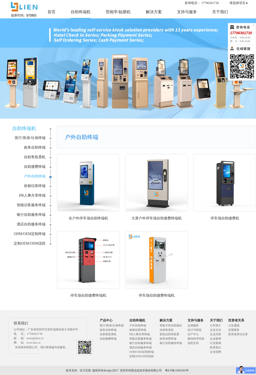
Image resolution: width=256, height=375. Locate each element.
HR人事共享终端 (32, 195)
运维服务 (193, 325)
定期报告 (233, 329)
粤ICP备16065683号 (177, 370)
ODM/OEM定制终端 (29, 234)
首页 (51, 12)
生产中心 (193, 334)
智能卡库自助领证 (171, 325)
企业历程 (215, 334)
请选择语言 (237, 3)
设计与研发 (195, 329)
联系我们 (215, 347)
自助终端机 (81, 12)
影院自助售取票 (169, 334)
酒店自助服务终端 (31, 224)
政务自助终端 (34, 147)
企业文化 (215, 329)
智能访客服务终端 (31, 205)
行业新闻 (215, 343)
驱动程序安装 (196, 338)
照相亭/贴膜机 (118, 12)
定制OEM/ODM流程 (29, 243)
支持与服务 (187, 12)
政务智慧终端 (168, 338)
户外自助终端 (34, 176)
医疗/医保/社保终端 (30, 138)
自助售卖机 (167, 329)
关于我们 (220, 12)
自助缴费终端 (34, 167)
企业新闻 (215, 338)
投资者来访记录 (238, 334)
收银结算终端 (34, 186)
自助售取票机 (34, 157)
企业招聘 (215, 351)
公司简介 (215, 325)
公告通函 (233, 325)
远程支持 (193, 343)
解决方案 (154, 12)
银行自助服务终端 (31, 215)
